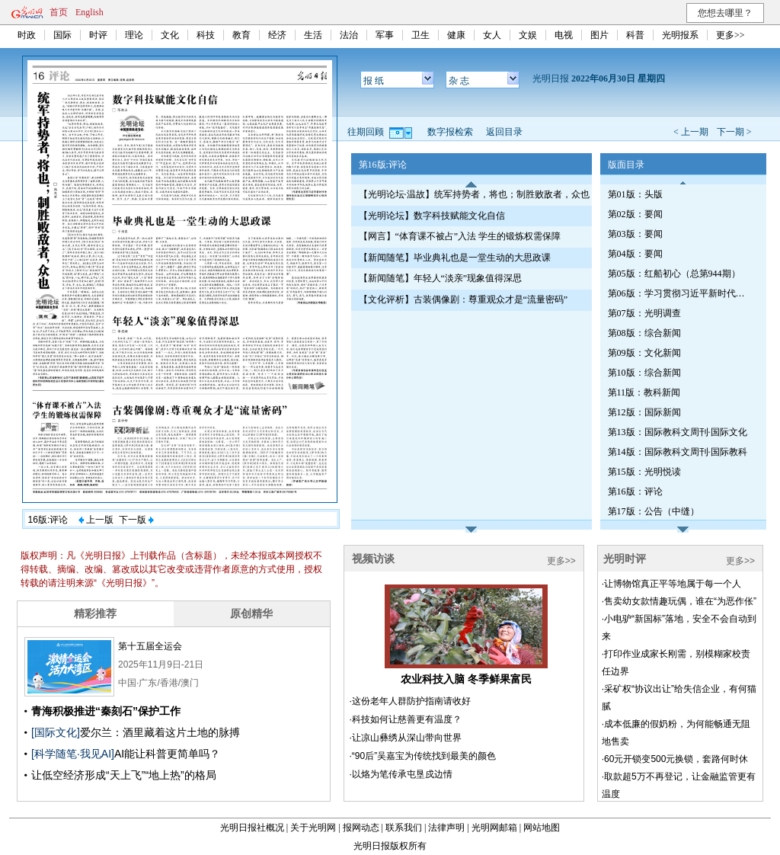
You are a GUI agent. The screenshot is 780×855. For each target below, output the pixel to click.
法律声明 (446, 827)
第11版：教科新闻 (644, 392)
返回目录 (504, 131)
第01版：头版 (635, 194)
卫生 (420, 35)
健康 (456, 35)
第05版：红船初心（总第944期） (674, 273)
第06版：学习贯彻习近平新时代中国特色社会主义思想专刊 (680, 293)
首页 (59, 12)
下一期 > (734, 131)
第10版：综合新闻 (644, 372)
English (89, 12)
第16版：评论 (635, 491)
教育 (241, 35)
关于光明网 (313, 827)
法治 (349, 35)
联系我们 (403, 827)
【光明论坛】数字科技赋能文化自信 (432, 215)
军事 (385, 35)
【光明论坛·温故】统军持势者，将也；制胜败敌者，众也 (474, 194)
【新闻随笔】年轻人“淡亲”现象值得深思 (441, 278)
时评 (98, 35)
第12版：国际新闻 (644, 412)
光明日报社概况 (252, 827)
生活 (313, 35)
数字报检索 (450, 131)
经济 (277, 35)
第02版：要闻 (635, 214)
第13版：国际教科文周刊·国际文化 (677, 432)
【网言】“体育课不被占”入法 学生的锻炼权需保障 (460, 236)
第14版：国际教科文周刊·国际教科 (677, 452)
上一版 (95, 519)
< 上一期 (690, 131)
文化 (170, 35)
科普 (635, 35)
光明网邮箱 (494, 827)
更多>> (730, 35)
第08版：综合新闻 (644, 333)
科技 (206, 35)
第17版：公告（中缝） (653, 511)
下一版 (136, 519)
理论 (134, 35)
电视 (564, 35)
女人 (492, 35)
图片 (599, 35)
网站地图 (541, 827)
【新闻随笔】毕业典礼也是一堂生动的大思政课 (455, 257)
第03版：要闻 (635, 234)
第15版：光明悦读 (644, 471)
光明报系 (680, 35)
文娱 (528, 35)
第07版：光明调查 (644, 313)
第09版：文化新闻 (644, 352)
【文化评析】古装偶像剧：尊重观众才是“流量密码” (463, 299)
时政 (27, 35)
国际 (62, 35)
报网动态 (361, 827)
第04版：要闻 (635, 253)
